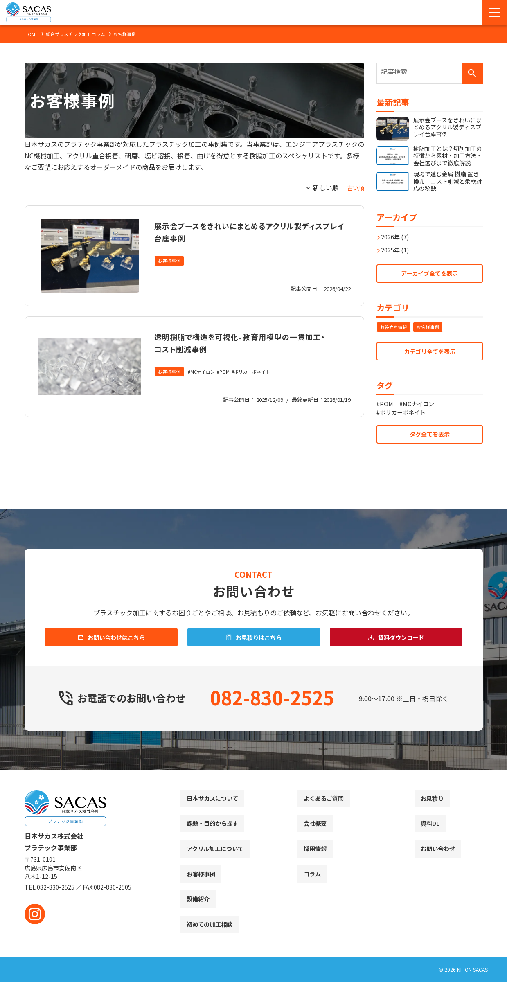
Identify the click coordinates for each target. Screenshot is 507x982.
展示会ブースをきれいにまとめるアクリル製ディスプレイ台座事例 (247, 231)
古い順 (354, 187)
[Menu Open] (494, 12)
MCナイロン (206, 384)
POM (229, 384)
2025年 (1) (397, 245)
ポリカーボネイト (259, 384)
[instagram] (35, 914)
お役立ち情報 (395, 325)
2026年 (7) (397, 232)
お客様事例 (170, 261)
